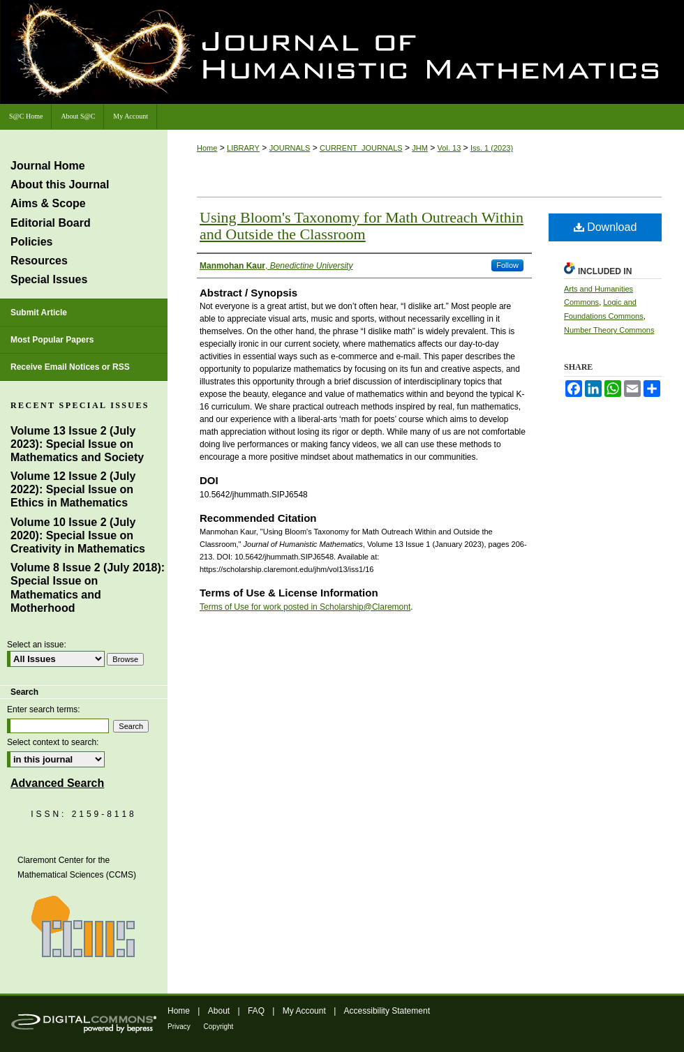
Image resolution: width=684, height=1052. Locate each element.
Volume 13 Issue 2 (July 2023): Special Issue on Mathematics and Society (77, 444)
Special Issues (48, 279)
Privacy (180, 1026)
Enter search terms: (43, 709)
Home (207, 148)
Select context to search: (52, 742)
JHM (420, 148)
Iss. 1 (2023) (491, 148)
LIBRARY (243, 148)
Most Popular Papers (52, 340)
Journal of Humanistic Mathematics (464, 54)
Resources (39, 260)
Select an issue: (36, 644)
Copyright (219, 1026)
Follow (507, 265)
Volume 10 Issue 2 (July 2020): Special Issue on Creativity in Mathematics (77, 535)
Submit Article (38, 312)
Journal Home (47, 166)
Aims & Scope (48, 203)
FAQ (257, 1011)
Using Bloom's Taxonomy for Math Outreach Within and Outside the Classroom (361, 226)
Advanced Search (57, 783)
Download (605, 227)
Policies (31, 242)
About (220, 1011)
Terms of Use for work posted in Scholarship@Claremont (305, 607)
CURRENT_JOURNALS (361, 148)
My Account (305, 1011)
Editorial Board (50, 223)
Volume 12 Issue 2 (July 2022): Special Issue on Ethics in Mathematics (72, 489)
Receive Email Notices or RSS (70, 367)
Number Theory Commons (609, 330)
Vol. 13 (449, 148)
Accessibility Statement (387, 1011)
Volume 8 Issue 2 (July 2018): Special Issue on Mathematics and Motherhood (87, 588)
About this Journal (59, 184)
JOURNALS (290, 148)
